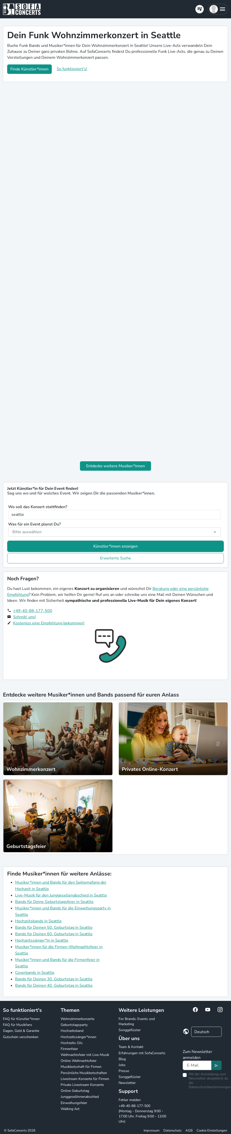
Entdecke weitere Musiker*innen (115, 466)
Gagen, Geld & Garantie (21, 1030)
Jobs (122, 1065)
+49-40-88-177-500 (32, 610)
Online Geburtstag (75, 1090)
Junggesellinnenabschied (80, 1096)
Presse (124, 1071)
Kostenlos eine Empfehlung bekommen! (48, 623)
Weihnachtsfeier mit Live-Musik (85, 1054)
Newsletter (127, 1082)
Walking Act (70, 1108)
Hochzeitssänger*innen (78, 1037)
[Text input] (197, 1065)
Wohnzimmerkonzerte (77, 1019)
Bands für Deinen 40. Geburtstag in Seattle (54, 985)
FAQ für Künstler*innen (21, 1019)
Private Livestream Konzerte (82, 1084)
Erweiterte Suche (115, 558)
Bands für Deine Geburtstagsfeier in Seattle (54, 901)
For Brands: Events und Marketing (137, 1021)
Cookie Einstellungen (212, 1130)
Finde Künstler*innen (29, 69)
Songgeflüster (130, 1030)
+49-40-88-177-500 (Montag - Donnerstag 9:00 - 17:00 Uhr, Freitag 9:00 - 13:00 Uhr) (142, 1114)
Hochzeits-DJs (72, 1043)
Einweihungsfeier (74, 1103)
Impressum (151, 1130)
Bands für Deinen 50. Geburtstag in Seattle (54, 927)
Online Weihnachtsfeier (79, 1060)
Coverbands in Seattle (34, 972)
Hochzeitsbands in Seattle (38, 921)
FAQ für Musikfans (17, 1024)
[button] (218, 9)
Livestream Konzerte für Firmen (85, 1078)
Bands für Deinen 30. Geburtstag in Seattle (54, 979)
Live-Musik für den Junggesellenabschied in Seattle (61, 895)
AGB (189, 1130)
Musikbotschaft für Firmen (81, 1066)
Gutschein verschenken (20, 1037)
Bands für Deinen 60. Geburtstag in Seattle (54, 934)
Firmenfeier (69, 1049)
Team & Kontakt (131, 1047)
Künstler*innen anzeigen (115, 546)
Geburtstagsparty (74, 1024)
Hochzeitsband (72, 1030)
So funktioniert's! (72, 69)
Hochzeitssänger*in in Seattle (41, 940)
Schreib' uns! (24, 617)
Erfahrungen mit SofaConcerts (142, 1053)
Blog (122, 1059)
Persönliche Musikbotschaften (84, 1073)
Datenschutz (172, 1130)
